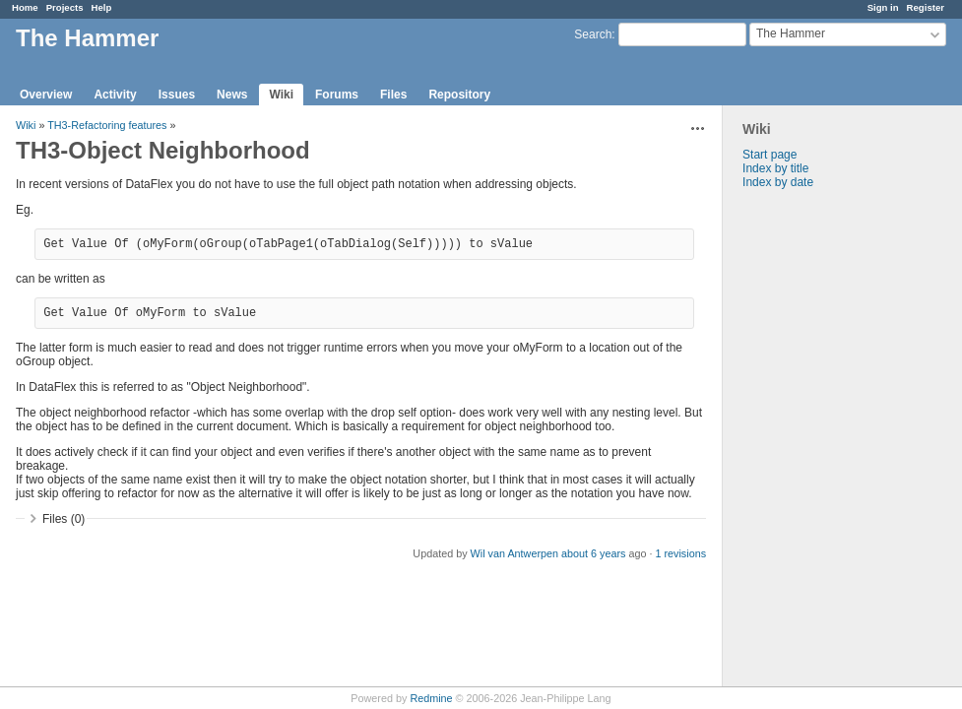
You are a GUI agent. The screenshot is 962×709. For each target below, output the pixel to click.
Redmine (431, 698)
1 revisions (680, 553)
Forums (336, 94)
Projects (65, 7)
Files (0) (63, 519)
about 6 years (593, 553)
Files (393, 94)
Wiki (281, 94)
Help (102, 7)
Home (25, 7)
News (232, 94)
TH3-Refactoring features (106, 125)
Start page (769, 154)
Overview (46, 94)
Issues (177, 94)
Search (592, 34)
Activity (115, 94)
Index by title (775, 168)
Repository (459, 94)
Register (925, 7)
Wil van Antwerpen (514, 553)
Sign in (883, 7)
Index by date (777, 182)
